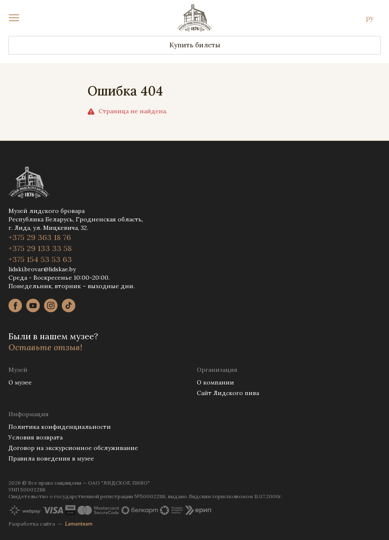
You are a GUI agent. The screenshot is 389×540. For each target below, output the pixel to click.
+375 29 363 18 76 (39, 237)
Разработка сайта (31, 524)
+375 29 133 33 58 (40, 248)
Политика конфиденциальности (59, 427)
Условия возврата (35, 437)
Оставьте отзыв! (45, 347)
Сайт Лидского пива (228, 393)
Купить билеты (194, 45)
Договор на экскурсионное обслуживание (73, 448)
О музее (20, 382)
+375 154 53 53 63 (40, 259)
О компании (215, 382)
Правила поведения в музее (51, 458)
